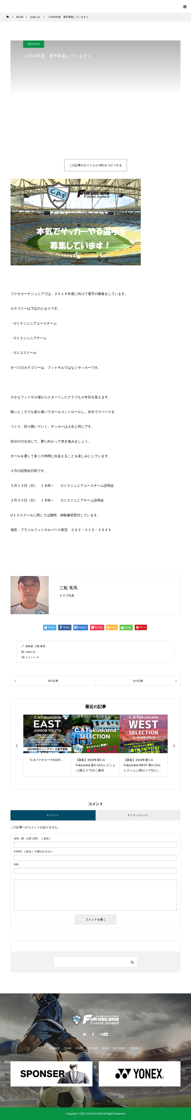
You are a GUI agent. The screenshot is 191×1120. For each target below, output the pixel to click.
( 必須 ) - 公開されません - (34, 851)
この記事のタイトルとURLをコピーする (95, 165)
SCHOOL (54, 1048)
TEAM (67, 1048)
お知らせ (30, 651)
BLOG (105, 1048)
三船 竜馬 (68, 587)
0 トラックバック (138, 815)
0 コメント (53, 815)
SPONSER (119, 1048)
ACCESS (92, 1048)
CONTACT (136, 1048)
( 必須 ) (32, 838)
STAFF (79, 1048)
